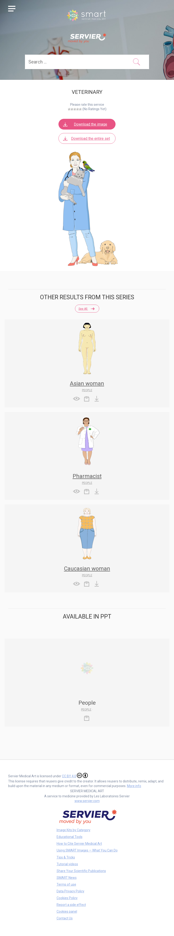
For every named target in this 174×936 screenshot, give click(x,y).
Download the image (84, 124)
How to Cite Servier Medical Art (79, 843)
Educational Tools (69, 837)
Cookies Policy (67, 898)
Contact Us (65, 918)
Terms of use (66, 884)
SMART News (67, 878)
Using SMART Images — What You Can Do (87, 850)
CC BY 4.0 (75, 775)
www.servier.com (87, 801)
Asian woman (87, 383)
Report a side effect (71, 905)
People (87, 390)
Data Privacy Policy (70, 891)
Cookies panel (67, 911)
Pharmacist (87, 476)
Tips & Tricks (66, 857)
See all (86, 308)
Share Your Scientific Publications (81, 871)
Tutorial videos (67, 864)
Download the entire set (86, 138)
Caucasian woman (87, 568)
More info (134, 786)
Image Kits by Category (73, 830)
